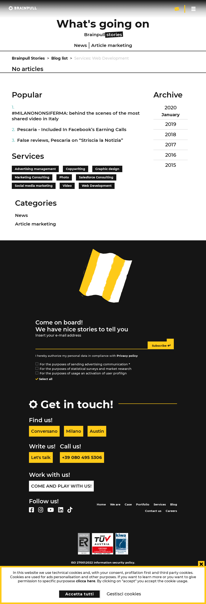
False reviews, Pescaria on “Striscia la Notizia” (70, 140)
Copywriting (75, 169)
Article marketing (111, 45)
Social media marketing (34, 186)
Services (160, 504)
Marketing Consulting (32, 177)
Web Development (97, 186)
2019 (170, 124)
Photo (64, 177)
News (80, 45)
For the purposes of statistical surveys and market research (84, 369)
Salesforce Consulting (96, 177)
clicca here (85, 581)
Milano (73, 431)
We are (115, 504)
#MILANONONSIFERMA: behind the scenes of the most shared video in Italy (76, 115)
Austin (97, 431)
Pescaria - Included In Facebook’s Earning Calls (71, 129)
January (171, 114)
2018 (170, 134)
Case (128, 504)
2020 (171, 108)
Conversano (44, 431)
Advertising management (35, 169)
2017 (170, 145)
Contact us (153, 511)
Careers (171, 511)
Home (101, 504)
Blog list (59, 58)
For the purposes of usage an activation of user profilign (81, 373)
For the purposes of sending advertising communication (83, 364)
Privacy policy (127, 355)
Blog (173, 504)
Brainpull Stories (28, 58)
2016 (170, 155)
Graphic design (107, 169)
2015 (170, 165)
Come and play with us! (61, 486)
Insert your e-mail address (58, 335)
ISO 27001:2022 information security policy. (103, 562)
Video (67, 186)
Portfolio (142, 504)
